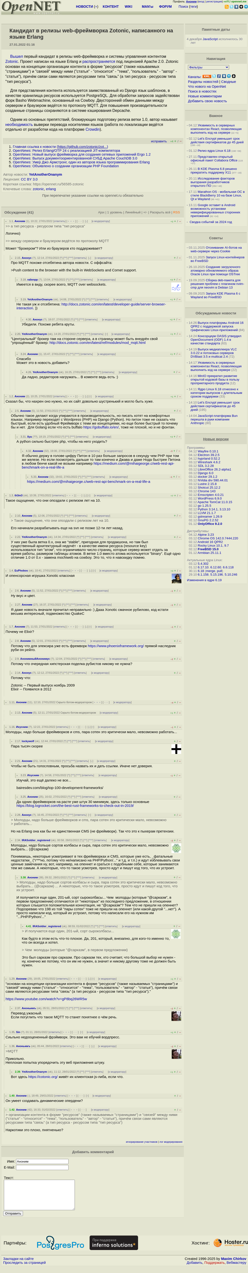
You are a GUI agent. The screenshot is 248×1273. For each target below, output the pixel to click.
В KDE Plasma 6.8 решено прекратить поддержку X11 (214, 170)
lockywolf (28, 741)
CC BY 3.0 (29, 179)
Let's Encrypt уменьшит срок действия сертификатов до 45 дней (217, 140)
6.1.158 (203, 574)
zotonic (38, 189)
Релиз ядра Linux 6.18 (214, 150)
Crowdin (92, 129)
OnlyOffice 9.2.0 (210, 524)
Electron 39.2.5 (209, 455)
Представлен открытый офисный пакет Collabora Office (214, 158)
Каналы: (195, 77)
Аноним (20, 221)
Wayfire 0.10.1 (208, 451)
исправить (159, 141)
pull (219, 571)
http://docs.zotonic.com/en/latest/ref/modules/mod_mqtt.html (97, 343)
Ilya (29, 436)
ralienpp (32, 279)
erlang (51, 189)
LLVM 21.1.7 (207, 513)
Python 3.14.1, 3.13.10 (214, 509)
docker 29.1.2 (207, 476)
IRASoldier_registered (36, 840)
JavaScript (210, 39)
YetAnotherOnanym (45, 174)
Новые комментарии (205, 96)
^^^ (71, 257)
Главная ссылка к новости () (60, 147)
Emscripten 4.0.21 (211, 495)
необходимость (19, 125)
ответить (59, 221)
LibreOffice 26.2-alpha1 (214, 469)
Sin (18, 1032)
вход (201, 1)
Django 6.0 (205, 473)
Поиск (183, 6)
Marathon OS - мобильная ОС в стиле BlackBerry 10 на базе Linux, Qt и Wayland (218, 195)
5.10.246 (231, 574)
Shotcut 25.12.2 (209, 487)
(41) (30, 212)
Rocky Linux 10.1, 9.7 (213, 545)
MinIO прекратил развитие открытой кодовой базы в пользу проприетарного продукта (215, 379)
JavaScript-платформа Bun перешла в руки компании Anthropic (214, 419)
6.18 (201, 571)
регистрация (214, 1)
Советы (216, 238)
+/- (145, 212)
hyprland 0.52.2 (209, 458)
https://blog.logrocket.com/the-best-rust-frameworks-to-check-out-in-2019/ (75, 806)
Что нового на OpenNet (207, 86)
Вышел (16, 56)
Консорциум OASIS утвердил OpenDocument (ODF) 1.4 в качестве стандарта (216, 339)
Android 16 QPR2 (210, 542)
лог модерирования (170, 1142)
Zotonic (11, 61)
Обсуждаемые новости (215, 313)
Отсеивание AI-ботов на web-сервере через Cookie (216, 249)
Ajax (101, 212)
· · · (80, 221)
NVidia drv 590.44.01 (213, 480)
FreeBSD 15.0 (208, 549)
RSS (176, 212)
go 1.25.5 (204, 505)
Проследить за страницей (24, 1268)
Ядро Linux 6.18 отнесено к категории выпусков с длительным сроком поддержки (216, 392)
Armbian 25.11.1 (209, 553)
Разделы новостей (203, 82)
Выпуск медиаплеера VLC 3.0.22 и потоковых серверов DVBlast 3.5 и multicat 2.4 (214, 352)
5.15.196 (216, 574)
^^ (65, 257)
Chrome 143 (207, 491)
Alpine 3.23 (206, 534)
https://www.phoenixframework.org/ (116, 646)
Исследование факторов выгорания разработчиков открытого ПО (213, 182)
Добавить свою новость (207, 101)
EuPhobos (21, 570)
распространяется (98, 61)
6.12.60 (215, 567)
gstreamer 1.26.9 (210, 516)
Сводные (228, 82)
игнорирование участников (141, 1142)
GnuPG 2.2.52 (208, 520)
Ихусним (22, 726)
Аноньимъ (29, 1008)
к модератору (100, 221)
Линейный (132, 212)
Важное (216, 116)
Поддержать (214, 1268)
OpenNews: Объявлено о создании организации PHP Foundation (66, 166)
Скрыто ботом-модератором (74, 702)
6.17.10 (203, 567)
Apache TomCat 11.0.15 (215, 502)
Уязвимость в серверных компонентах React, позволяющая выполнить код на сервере (216, 128)
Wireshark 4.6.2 (209, 462)
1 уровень (114, 212)
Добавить (194, 1268)
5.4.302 (203, 563)
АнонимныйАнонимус (35, 658)
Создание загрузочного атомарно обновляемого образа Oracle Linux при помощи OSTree (215, 270)
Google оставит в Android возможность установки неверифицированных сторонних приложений (215, 210)
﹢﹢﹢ (71, 221)
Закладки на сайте (18, 1264)
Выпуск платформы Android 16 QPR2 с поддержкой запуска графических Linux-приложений (217, 326)
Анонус (27, 257)
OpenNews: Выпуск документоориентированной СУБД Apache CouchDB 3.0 (75, 158)
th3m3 (19, 495)
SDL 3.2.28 (206, 466)
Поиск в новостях (202, 91)
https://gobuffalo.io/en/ (101, 427)
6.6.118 (228, 567)
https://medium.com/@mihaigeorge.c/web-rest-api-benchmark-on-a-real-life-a (88, 482)
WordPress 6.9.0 (210, 498)
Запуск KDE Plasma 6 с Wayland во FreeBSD (215, 295)
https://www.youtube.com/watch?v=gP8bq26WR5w (46, 999)
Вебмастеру (236, 1268)
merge (210, 571)
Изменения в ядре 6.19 (204, 580)
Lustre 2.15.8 (207, 484)
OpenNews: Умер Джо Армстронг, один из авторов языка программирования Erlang (81, 162)
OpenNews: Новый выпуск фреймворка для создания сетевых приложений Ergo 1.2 (82, 154)
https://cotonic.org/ (43, 1077)
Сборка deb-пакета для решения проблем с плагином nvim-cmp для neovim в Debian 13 (217, 283)
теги (193, 6)
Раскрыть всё (160, 212)
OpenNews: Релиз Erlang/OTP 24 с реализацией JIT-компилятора (66, 150)
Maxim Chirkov (233, 1264)
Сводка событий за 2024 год (211, 222)
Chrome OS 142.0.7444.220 (218, 538)
